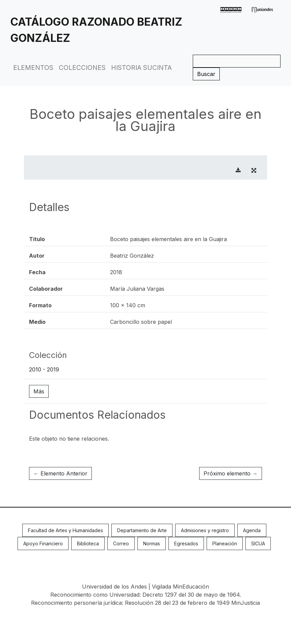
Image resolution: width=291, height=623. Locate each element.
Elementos (33, 67)
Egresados (186, 543)
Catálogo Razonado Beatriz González (96, 30)
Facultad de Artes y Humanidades (65, 530)
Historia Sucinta (141, 67)
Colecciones (82, 67)
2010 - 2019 (44, 369)
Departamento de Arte (142, 530)
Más (38, 391)
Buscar (206, 74)
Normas (151, 543)
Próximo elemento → (231, 473)
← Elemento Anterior (60, 473)
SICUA (258, 543)
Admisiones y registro (205, 530)
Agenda (252, 530)
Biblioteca (88, 543)
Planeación (224, 543)
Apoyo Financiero (43, 543)
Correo (121, 543)
